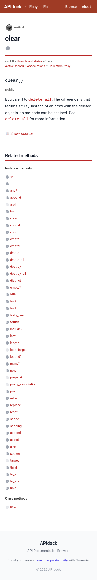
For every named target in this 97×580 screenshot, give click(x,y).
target (14, 460)
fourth (14, 321)
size (13, 446)
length (14, 342)
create (14, 238)
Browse (71, 7)
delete (14, 252)
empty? (15, 287)
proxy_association (23, 383)
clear (13, 217)
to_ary (14, 480)
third (13, 467)
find (13, 300)
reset (13, 411)
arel (13, 204)
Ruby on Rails (40, 7)
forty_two (17, 314)
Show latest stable (29, 61)
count (14, 231)
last (13, 335)
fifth (13, 293)
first (13, 307)
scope (14, 418)
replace (15, 404)
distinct (15, 280)
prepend (16, 376)
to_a (13, 473)
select (14, 439)
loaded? (15, 356)
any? (13, 190)
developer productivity (51, 559)
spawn (15, 453)
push (13, 390)
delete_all (40, 99)
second (15, 432)
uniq (13, 487)
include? (16, 328)
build (13, 210)
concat (15, 224)
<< (11, 176)
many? (15, 363)
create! (15, 245)
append (15, 197)
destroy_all (18, 273)
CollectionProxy (59, 66)
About (86, 7)
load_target (18, 349)
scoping (16, 425)
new (13, 370)
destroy (15, 266)
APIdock (12, 6)
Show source (21, 132)
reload (14, 397)
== (12, 183)
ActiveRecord (14, 66)
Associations (36, 66)
